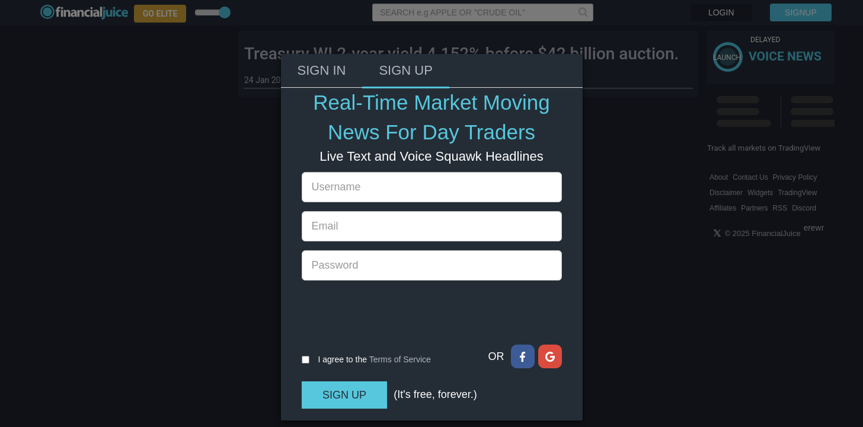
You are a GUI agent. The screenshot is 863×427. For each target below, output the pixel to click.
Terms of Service (400, 318)
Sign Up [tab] (405, 29)
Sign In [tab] (322, 29)
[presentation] (392, 271)
